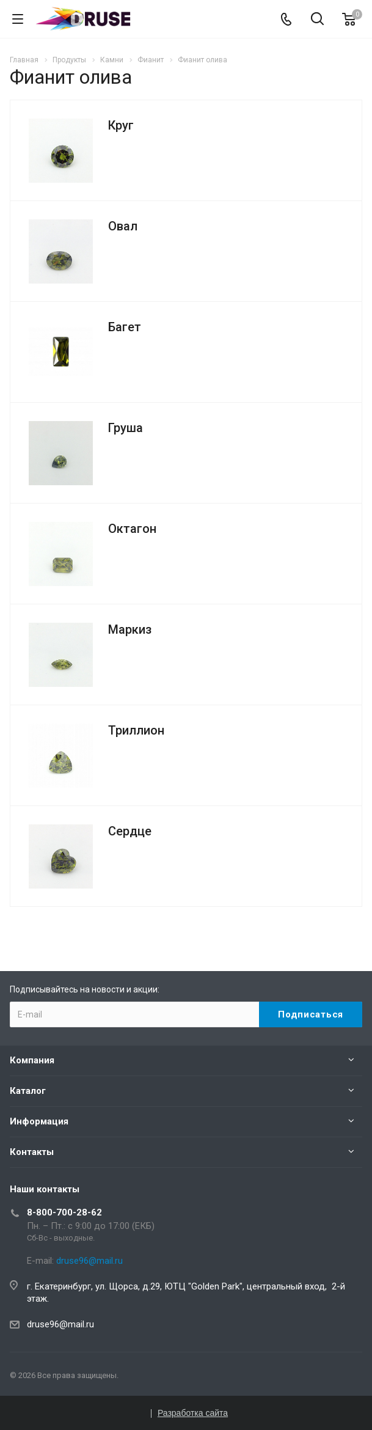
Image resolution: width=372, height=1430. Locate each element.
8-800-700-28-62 (64, 1212)
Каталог (28, 1090)
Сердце (129, 831)
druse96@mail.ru (60, 1324)
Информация (39, 1121)
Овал (122, 226)
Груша (125, 427)
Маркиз (129, 629)
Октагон (132, 528)
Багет (124, 327)
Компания (32, 1060)
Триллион (136, 730)
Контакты (32, 1151)
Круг (121, 125)
